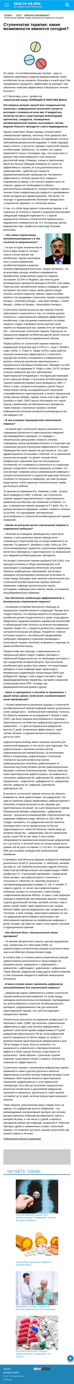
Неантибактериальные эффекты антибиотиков (37, 1246)
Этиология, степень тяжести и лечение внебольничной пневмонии (37, 1291)
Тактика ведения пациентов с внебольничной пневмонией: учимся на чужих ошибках (37, 1201)
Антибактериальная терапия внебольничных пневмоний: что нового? (37, 1337)
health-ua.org (31, 5)
